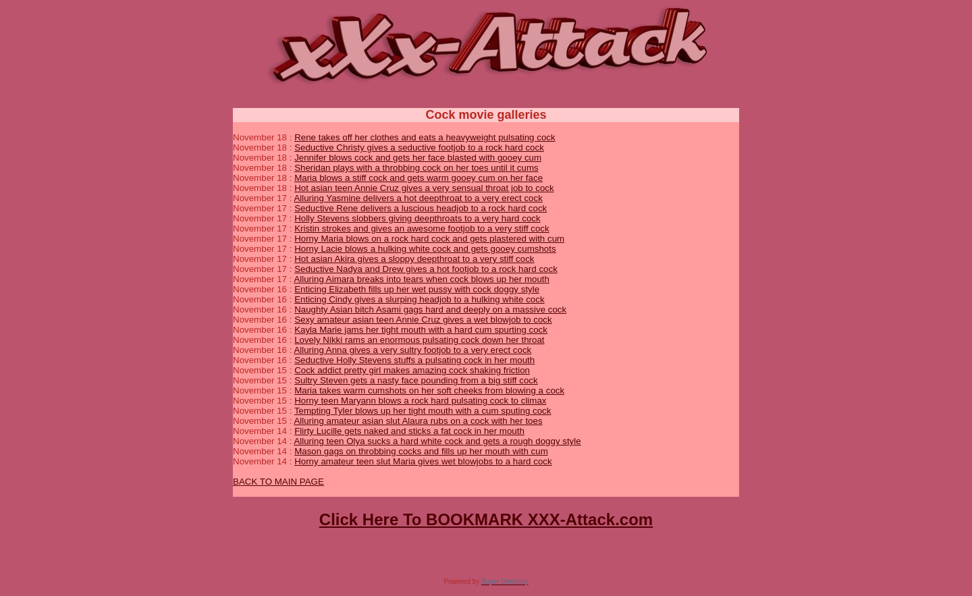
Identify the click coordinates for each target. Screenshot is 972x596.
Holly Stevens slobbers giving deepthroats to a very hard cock (417, 218)
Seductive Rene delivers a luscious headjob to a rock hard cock (420, 208)
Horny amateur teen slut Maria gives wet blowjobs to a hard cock (423, 461)
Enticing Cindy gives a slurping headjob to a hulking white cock (419, 299)
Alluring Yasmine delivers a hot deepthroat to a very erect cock (418, 198)
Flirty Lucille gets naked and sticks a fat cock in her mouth (409, 431)
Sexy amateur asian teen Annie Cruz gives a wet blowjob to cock (423, 320)
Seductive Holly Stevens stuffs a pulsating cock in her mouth (414, 360)
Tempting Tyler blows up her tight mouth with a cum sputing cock (422, 411)
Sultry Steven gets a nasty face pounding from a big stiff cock (416, 380)
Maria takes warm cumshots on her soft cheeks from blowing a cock (429, 390)
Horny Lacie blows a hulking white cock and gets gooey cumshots (425, 249)
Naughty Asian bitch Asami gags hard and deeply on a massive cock (430, 309)
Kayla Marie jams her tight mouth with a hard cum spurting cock (420, 330)
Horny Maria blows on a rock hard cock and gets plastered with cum (429, 239)
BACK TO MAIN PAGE (278, 482)
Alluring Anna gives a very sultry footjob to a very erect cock (412, 350)
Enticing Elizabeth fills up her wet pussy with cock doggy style (416, 289)
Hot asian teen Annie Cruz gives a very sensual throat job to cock (424, 188)
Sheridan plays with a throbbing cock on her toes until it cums (416, 168)
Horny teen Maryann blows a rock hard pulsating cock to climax (420, 401)
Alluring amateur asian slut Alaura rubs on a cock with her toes (418, 421)
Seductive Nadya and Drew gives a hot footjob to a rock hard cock (426, 269)
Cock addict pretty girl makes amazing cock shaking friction (412, 370)
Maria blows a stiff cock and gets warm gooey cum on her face (418, 178)
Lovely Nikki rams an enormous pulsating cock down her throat (419, 340)
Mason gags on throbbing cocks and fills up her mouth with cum (421, 451)
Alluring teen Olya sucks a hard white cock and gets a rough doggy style (437, 441)
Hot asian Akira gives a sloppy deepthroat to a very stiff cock (414, 259)
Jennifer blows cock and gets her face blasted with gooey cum (417, 158)
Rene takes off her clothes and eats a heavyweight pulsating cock (425, 137)
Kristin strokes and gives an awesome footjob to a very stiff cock (421, 228)
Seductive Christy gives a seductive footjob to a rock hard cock (419, 147)
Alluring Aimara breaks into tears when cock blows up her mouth (421, 279)
